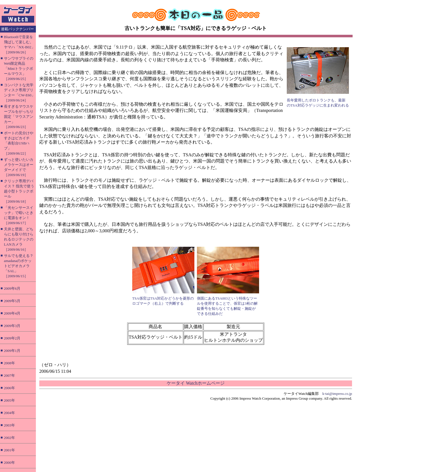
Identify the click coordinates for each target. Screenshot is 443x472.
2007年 (9, 375)
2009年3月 (12, 326)
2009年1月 (12, 350)
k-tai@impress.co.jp (337, 393)
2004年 (9, 413)
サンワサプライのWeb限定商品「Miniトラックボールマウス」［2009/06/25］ (18, 68)
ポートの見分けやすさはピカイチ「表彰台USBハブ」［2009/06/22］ (18, 143)
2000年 (9, 462)
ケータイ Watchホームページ (195, 383)
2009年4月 (12, 313)
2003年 (9, 425)
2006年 (9, 388)
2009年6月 (12, 288)
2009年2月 (12, 338)
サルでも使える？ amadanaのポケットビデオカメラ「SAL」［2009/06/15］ (18, 266)
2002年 (9, 438)
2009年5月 (12, 301)
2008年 (9, 363)
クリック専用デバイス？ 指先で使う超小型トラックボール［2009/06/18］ (19, 191)
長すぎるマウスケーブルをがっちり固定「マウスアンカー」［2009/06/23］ (18, 116)
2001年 (9, 450)
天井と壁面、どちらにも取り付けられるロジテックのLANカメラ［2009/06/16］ (18, 239)
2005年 (9, 400)
